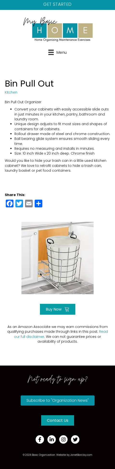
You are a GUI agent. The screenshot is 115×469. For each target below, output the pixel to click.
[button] (58, 400)
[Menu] (57, 52)
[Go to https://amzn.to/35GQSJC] (57, 257)
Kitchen (11, 92)
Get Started (57, 4)
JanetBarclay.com (81, 455)
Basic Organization (43, 455)
